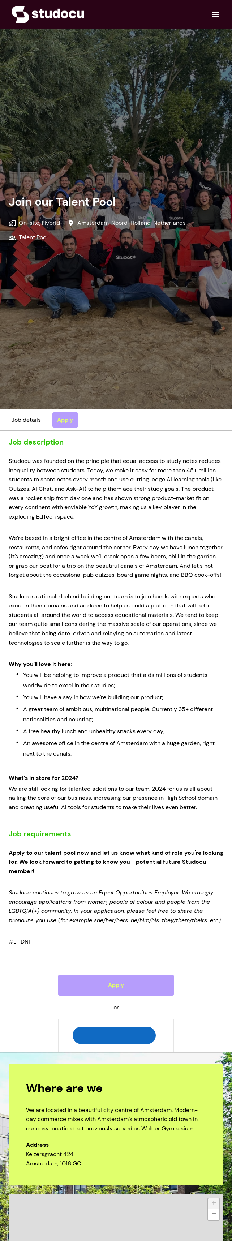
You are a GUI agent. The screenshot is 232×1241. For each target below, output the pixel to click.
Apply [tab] (65, 420)
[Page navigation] (215, 14)
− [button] (213, 1214)
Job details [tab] (26, 420)
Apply (116, 985)
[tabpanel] (116, 745)
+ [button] (213, 1203)
